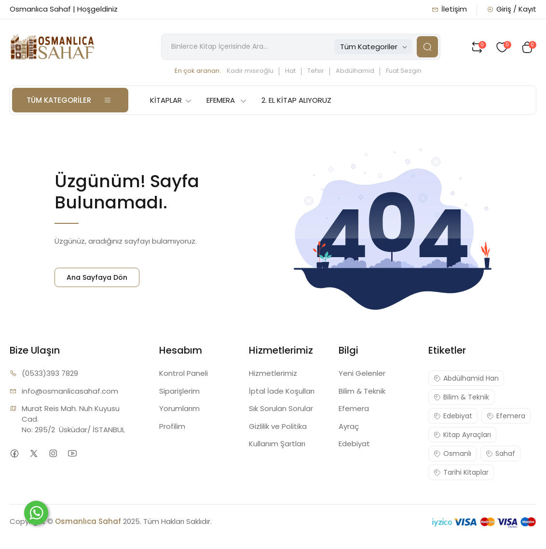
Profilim (172, 426)
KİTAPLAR (171, 100)
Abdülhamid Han (466, 378)
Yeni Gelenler (362, 373)
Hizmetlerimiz (273, 373)
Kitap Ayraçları (462, 434)
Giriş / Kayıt (511, 9)
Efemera (354, 408)
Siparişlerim (179, 391)
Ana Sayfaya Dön (97, 277)
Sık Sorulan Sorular (281, 408)
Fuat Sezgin (404, 70)
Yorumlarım (179, 408)
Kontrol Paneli (183, 373)
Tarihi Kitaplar (461, 472)
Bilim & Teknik (362, 391)
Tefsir (315, 70)
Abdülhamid (355, 70)
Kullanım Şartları (277, 444)
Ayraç (349, 426)
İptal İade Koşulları (281, 391)
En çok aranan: (198, 70)
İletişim (449, 9)
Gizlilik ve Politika (278, 426)
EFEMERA (226, 100)
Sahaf (500, 453)
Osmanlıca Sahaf (88, 521)
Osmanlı (452, 453)
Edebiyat (354, 444)
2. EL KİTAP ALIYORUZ (296, 100)
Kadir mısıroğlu (250, 70)
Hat (290, 70)
